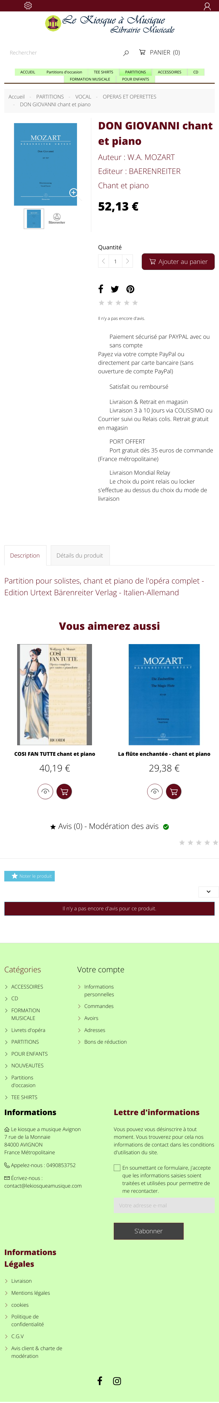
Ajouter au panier (178, 261)
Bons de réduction (105, 1043)
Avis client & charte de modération (36, 1353)
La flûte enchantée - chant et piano (164, 754)
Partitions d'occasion (23, 1083)
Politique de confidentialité (27, 1322)
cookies (20, 1306)
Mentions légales (30, 1294)
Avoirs (91, 1019)
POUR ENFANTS (29, 1055)
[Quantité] (115, 261)
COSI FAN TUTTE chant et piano (54, 754)
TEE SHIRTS (24, 1098)
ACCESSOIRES (27, 988)
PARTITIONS (25, 1043)
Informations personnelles (99, 992)
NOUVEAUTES (27, 1067)
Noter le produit (31, 877)
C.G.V (17, 1337)
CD (14, 1000)
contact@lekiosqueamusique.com (43, 1187)
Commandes (99, 1007)
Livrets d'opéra (28, 1031)
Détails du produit (79, 556)
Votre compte (100, 970)
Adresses (94, 1031)
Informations (30, 1113)
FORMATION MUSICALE (25, 1015)
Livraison (21, 1282)
